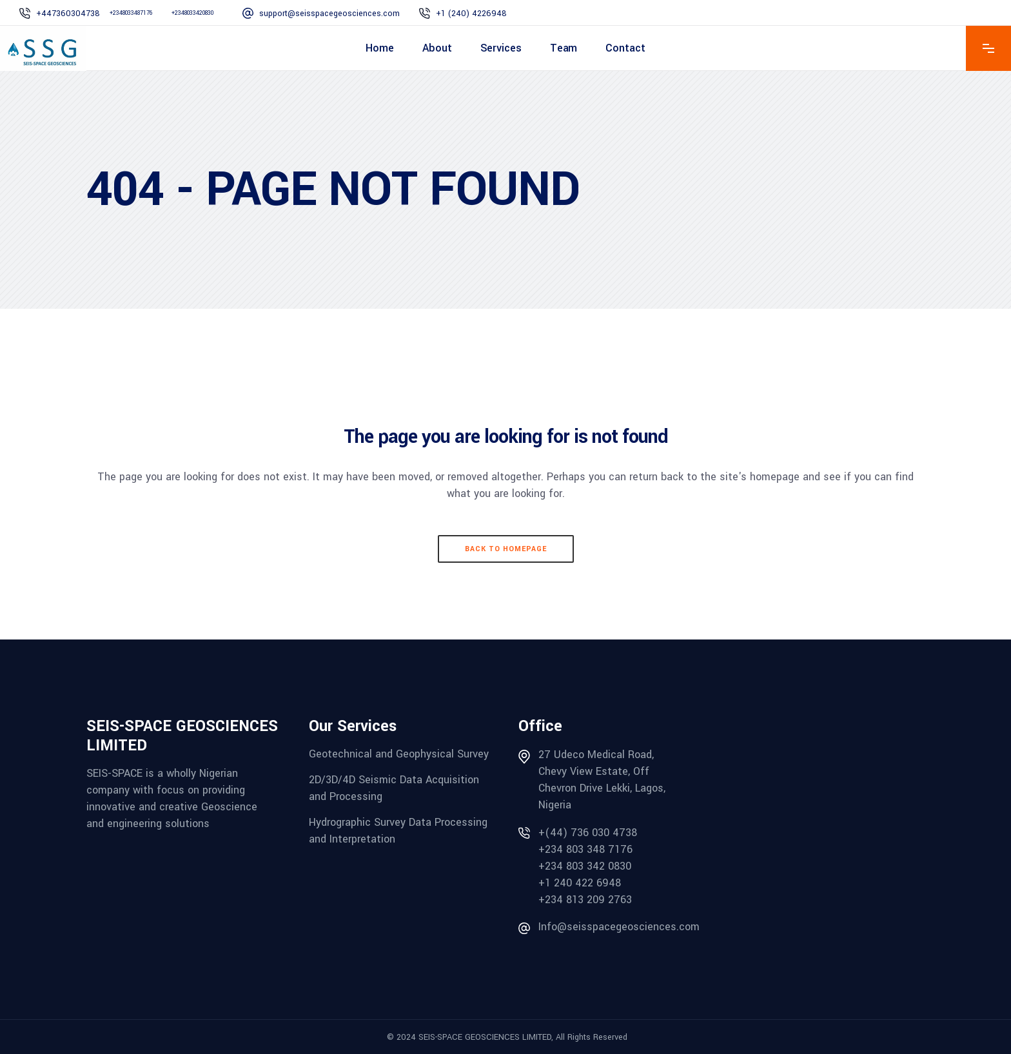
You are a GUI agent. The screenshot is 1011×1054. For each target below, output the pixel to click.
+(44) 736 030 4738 (587, 832)
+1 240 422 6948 (579, 882)
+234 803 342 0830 (584, 866)
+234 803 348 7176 (585, 849)
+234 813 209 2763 (585, 899)
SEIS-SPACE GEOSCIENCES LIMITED (484, 1037)
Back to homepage (506, 549)
